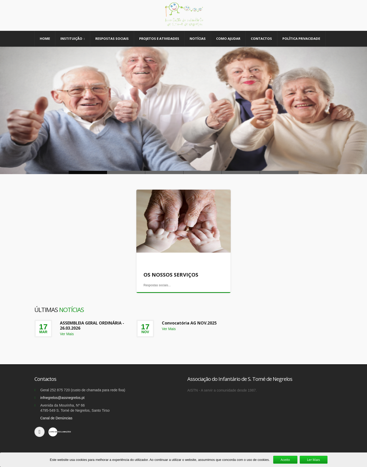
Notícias (198, 38)
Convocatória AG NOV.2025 (189, 323)
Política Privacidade (301, 38)
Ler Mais (313, 459)
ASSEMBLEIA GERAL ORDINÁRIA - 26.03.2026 (92, 325)
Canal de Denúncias (56, 418)
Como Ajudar (228, 38)
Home (45, 38)
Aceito (285, 459)
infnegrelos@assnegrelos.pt (62, 398)
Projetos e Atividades (159, 38)
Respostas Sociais (112, 38)
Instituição (72, 39)
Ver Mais (67, 334)
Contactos (261, 38)
